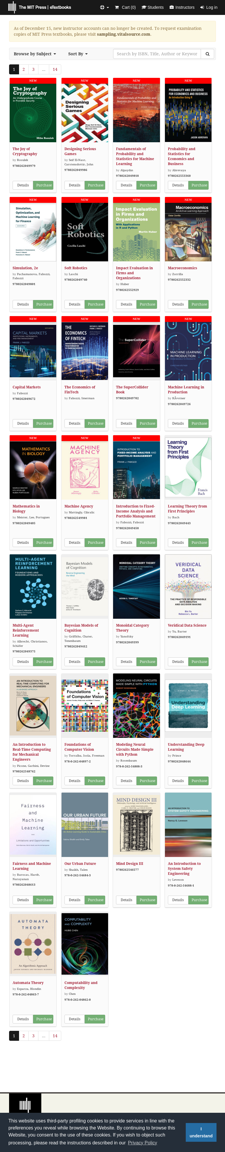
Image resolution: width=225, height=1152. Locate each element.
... (43, 69)
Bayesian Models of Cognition (81, 627)
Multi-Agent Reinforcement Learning (26, 630)
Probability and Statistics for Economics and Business (181, 156)
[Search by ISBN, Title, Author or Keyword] (157, 54)
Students (152, 7)
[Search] (207, 54)
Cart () (125, 7)
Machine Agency (78, 506)
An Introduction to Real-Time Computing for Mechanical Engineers (32, 752)
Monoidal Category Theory (132, 627)
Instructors (182, 7)
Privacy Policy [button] (142, 1142)
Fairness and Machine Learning (32, 866)
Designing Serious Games (80, 151)
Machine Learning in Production (186, 389)
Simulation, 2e (25, 268)
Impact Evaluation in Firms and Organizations (134, 273)
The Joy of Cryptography (25, 151)
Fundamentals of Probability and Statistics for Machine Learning (135, 156)
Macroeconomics (182, 268)
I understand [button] (201, 1132)
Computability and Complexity (81, 985)
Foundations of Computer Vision (79, 747)
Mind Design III (129, 864)
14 (55, 69)
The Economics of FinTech (79, 389)
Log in (208, 7)
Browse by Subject (36, 54)
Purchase (44, 185)
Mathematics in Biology (26, 508)
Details (23, 185)
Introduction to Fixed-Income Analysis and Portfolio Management (136, 511)
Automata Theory (28, 983)
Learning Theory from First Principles (187, 508)
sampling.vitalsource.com (123, 34)
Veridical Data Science (187, 625)
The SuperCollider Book (132, 389)
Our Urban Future (80, 864)
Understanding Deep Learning (186, 747)
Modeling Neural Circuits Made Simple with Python (135, 750)
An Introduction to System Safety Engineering (184, 869)
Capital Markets (27, 387)
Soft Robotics (75, 268)
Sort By (79, 54)
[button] (104, 7)
